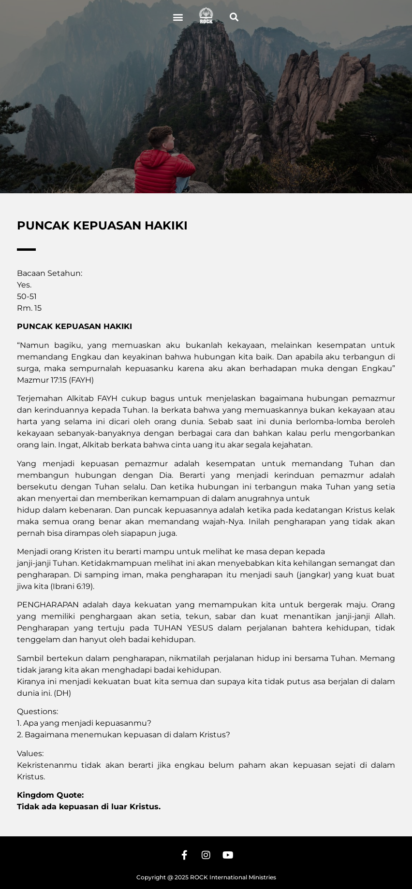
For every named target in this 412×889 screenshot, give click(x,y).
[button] (178, 17)
